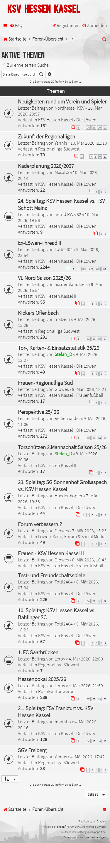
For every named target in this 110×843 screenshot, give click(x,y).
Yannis (61, 143)
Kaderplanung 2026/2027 (46, 165)
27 (94, 601)
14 (88, 741)
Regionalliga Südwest (58, 149)
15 (94, 741)
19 (94, 127)
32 (88, 437)
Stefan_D (63, 354)
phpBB (61, 827)
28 (99, 601)
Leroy (60, 659)
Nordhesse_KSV (69, 108)
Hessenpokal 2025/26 (42, 679)
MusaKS (62, 172)
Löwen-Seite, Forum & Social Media (72, 536)
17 (105, 741)
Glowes (62, 389)
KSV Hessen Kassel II (57, 296)
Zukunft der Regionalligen (46, 136)
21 (105, 127)
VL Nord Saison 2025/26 (44, 277)
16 (99, 741)
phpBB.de (100, 832)
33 (94, 437)
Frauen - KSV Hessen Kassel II (51, 553)
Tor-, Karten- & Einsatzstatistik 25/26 (58, 347)
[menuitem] (16, 25)
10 (105, 156)
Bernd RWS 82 (68, 214)
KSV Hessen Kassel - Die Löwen (67, 120)
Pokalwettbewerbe (56, 691)
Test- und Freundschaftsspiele (51, 575)
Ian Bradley (99, 821)
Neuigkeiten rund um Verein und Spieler (62, 101)
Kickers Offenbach (38, 312)
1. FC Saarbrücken (38, 652)
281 (104, 268)
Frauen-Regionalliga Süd (45, 382)
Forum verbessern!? (40, 524)
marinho (63, 722)
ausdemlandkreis (71, 284)
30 (105, 699)
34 (88, 338)
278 (84, 268)
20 (99, 127)
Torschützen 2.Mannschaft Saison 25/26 (62, 447)
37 (105, 338)
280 (97, 268)
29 (105, 601)
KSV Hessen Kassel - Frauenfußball (70, 395)
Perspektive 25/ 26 (38, 411)
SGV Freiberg (32, 750)
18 (88, 127)
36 (99, 338)
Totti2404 (64, 249)
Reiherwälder (67, 418)
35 (94, 338)
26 (88, 601)
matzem (62, 319)
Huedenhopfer (68, 496)
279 (91, 268)
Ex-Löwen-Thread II (39, 242)
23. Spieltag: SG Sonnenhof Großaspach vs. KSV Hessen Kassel (62, 486)
